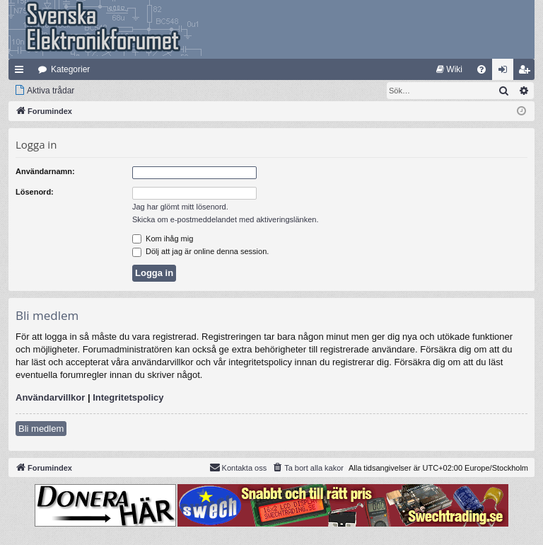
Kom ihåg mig (162, 238)
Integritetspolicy (128, 397)
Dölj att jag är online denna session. (200, 251)
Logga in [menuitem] (505, 72)
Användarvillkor (50, 397)
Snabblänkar (22, 72)
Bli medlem (41, 428)
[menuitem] (449, 69)
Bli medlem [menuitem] (527, 72)
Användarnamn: (45, 171)
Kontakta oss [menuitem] (238, 467)
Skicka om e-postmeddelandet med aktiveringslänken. (225, 219)
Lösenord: (35, 192)
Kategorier (70, 69)
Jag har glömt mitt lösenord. (180, 206)
